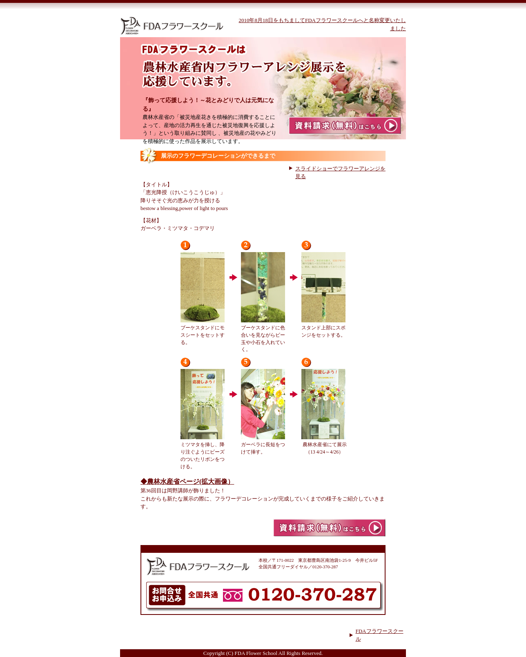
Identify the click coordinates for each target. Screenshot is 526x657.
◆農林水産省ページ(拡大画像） (187, 481)
